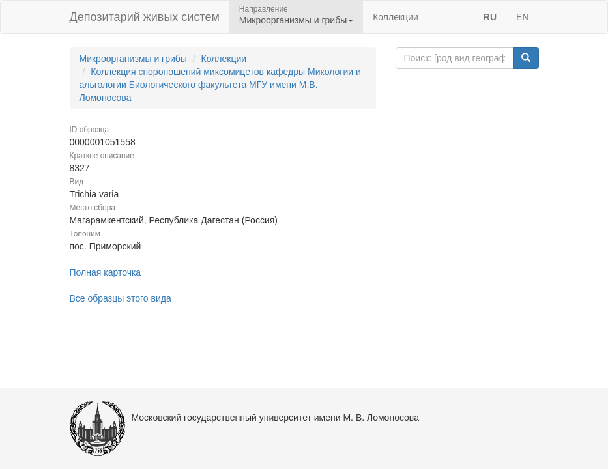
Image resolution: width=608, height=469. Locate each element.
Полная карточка (105, 272)
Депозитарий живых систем (145, 16)
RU (490, 17)
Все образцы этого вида (120, 298)
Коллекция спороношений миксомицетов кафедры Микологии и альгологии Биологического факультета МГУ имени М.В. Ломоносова (220, 84)
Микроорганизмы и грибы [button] (296, 20)
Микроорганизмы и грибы (133, 58)
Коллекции (395, 17)
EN (522, 17)
